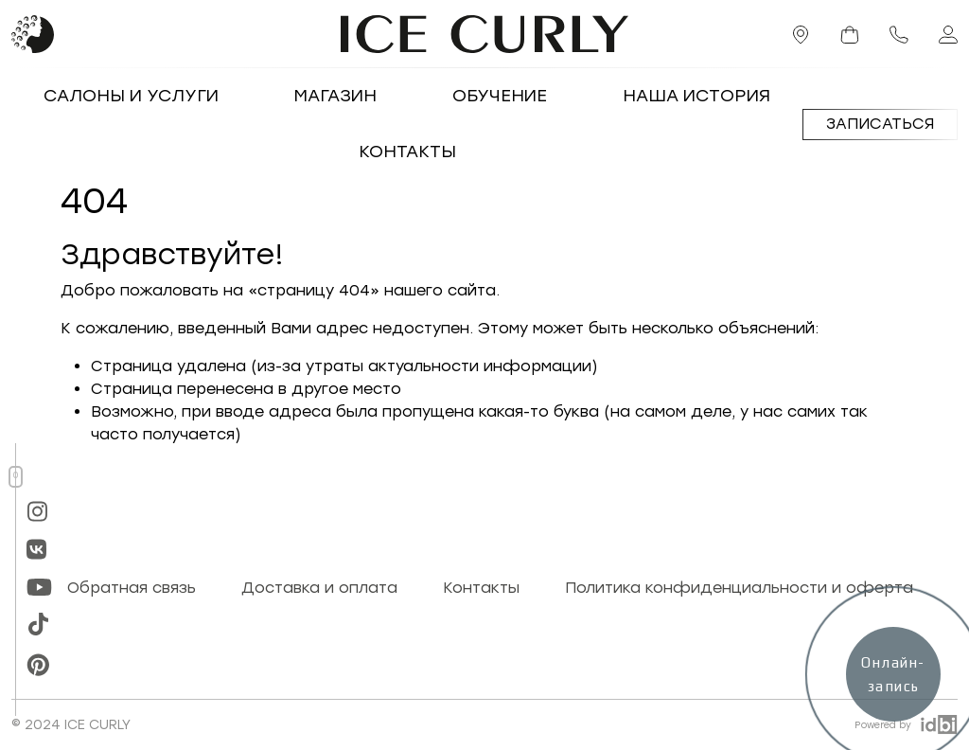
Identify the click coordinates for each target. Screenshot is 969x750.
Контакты (407, 151)
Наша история (696, 95)
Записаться (880, 124)
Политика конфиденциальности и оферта (739, 588)
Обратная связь (131, 588)
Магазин (335, 95)
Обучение (499, 95)
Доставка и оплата (319, 588)
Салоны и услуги (131, 95)
